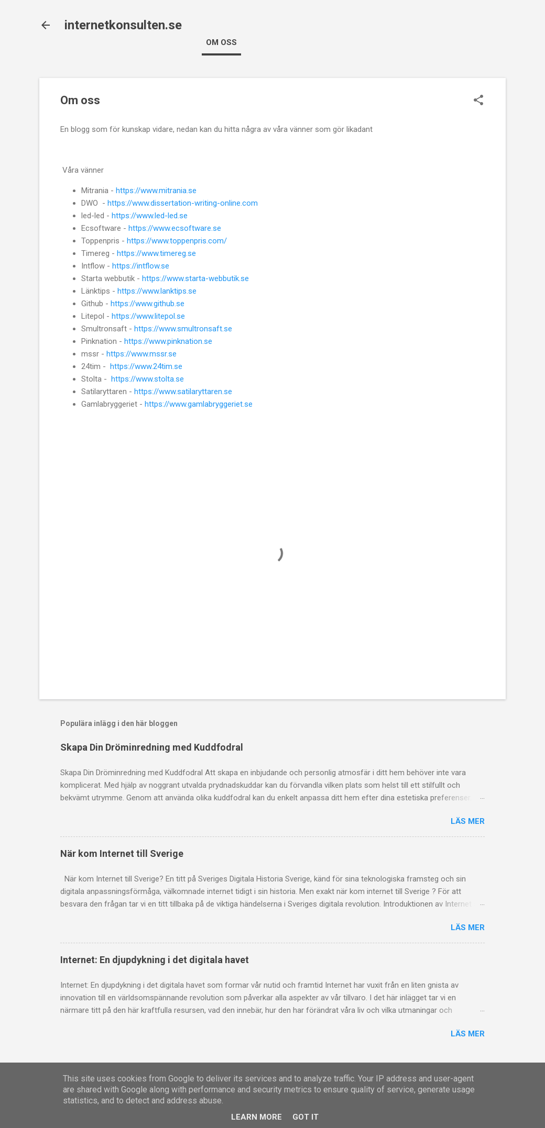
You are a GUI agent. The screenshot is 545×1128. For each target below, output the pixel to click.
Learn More (256, 1117)
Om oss (221, 42)
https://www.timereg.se (156, 253)
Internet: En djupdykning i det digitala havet (154, 959)
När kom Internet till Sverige (121, 853)
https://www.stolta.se (147, 379)
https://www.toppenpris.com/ (177, 240)
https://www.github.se (147, 303)
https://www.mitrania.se (156, 190)
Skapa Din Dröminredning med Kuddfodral (151, 747)
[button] (478, 101)
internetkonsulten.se (123, 25)
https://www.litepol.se (148, 316)
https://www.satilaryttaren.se (183, 391)
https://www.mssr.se (141, 354)
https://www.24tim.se (146, 366)
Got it (305, 1117)
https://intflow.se (140, 266)
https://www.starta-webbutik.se (195, 278)
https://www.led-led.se (150, 215)
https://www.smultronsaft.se (183, 328)
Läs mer (468, 821)
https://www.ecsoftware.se (174, 228)
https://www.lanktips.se (157, 291)
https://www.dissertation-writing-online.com (182, 203)
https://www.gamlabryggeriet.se (199, 404)
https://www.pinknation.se (168, 341)
